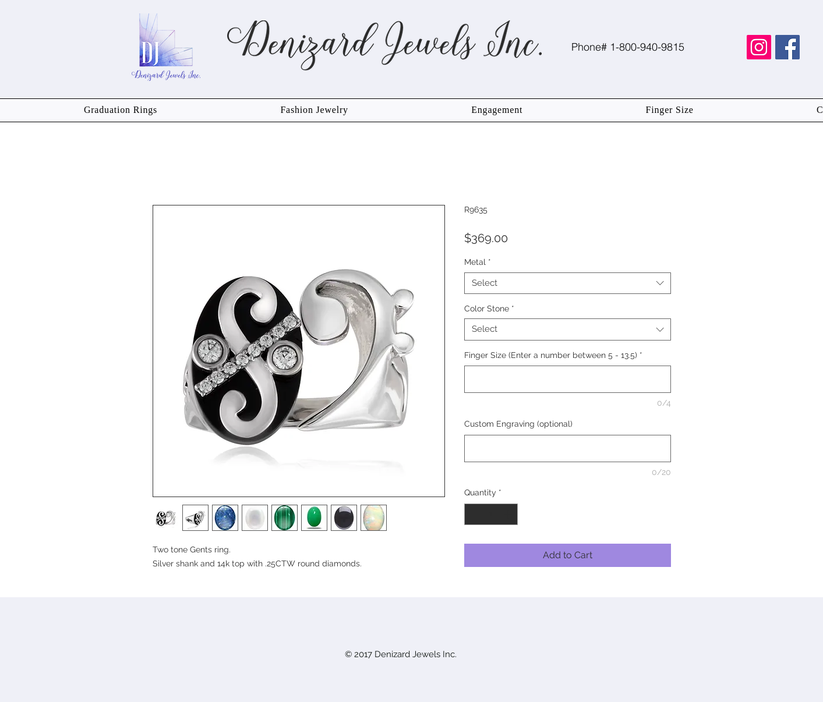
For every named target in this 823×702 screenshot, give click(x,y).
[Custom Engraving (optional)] (567, 448)
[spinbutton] (491, 514)
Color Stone (489, 308)
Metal (477, 262)
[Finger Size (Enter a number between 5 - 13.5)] (567, 379)
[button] (120, 110)
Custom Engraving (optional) (518, 423)
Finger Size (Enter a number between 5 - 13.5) (553, 355)
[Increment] (508, 514)
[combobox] (567, 283)
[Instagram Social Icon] (759, 47)
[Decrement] (473, 514)
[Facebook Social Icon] (787, 47)
